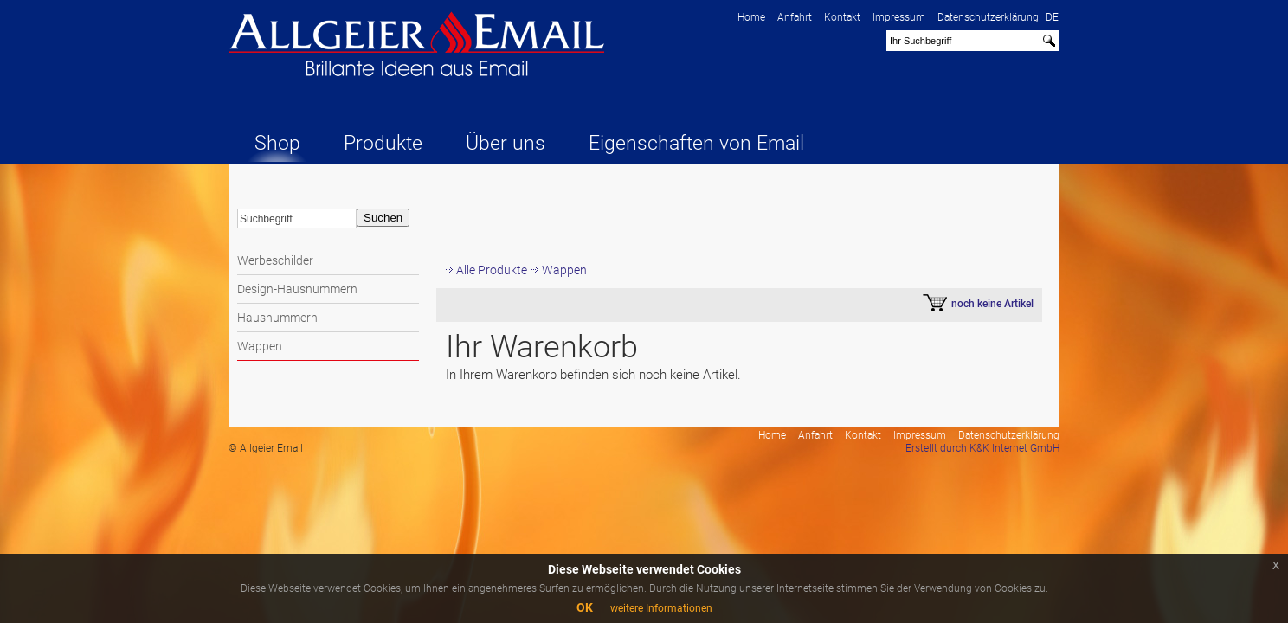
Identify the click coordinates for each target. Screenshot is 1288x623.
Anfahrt (794, 17)
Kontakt (842, 17)
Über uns (505, 143)
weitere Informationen (661, 608)
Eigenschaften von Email (696, 143)
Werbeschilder (275, 260)
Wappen (259, 346)
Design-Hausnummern (297, 289)
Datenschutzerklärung (988, 17)
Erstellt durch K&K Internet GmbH (982, 448)
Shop (277, 143)
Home (751, 17)
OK (584, 607)
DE (1052, 17)
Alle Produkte (491, 270)
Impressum (899, 17)
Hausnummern (277, 317)
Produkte (383, 143)
